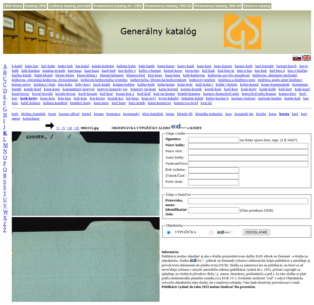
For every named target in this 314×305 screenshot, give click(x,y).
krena (170, 114)
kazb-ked (109, 70)
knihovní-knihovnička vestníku (104, 80)
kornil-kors (213, 89)
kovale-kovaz (65, 93)
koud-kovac (20, 93)
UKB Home (13, 6)
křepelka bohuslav (209, 114)
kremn (98, 114)
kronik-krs (115, 98)
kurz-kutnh (136, 103)
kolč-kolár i (204, 84)
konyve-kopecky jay (112, 89)
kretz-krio (47, 98)
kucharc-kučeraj (243, 98)
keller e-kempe (150, 70)
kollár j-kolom (226, 84)
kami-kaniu (166, 66)
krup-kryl (149, 98)
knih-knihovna (194, 75)
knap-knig (172, 75)
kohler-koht (146, 84)
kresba (261, 114)
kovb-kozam (87, 93)
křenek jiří (185, 114)
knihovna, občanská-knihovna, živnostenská (45, 80)
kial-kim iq (225, 70)
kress (273, 114)
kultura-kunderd (55, 103)
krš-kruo (132, 98)
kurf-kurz (119, 103)
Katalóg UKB (35, 6)
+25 (76, 128)
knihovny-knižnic (202, 80)
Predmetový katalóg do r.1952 (117, 6)
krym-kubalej (168, 98)
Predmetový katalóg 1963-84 (217, 6)
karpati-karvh (287, 66)
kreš (295, 114)
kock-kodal (101, 84)
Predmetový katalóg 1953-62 (168, 6)
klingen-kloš (135, 75)
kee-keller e (127, 70)
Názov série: (174, 151)
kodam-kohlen (124, 84)
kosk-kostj (248, 89)
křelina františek (33, 114)
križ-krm (80, 98)
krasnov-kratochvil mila (221, 93)
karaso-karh (243, 66)
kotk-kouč (302, 89)
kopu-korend (168, 89)
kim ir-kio (244, 70)
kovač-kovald (42, 93)
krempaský (131, 114)
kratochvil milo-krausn (259, 93)
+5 (63, 128)
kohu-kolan (166, 84)
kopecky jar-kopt (143, 89)
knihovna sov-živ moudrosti (229, 75)
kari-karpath (264, 66)
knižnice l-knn (44, 84)
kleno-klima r (87, 75)
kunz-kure (101, 103)
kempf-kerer (173, 70)
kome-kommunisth (275, 84)
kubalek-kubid (192, 98)
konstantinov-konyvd (78, 89)
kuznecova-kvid (186, 103)
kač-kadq (48, 66)
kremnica (113, 114)
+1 (58, 128)
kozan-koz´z (125, 93)
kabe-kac (32, 66)
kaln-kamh (147, 66)
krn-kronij (97, 98)
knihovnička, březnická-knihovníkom (158, 80)
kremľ (86, 114)
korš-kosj (231, 89)
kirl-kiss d (277, 70)
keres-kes (192, 70)
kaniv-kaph (185, 66)
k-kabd (17, 66)
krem (52, 114)
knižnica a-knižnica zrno (236, 80)
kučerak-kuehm (270, 98)
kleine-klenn (64, 75)
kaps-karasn (223, 66)
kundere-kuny (80, 103)
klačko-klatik (22, 75)
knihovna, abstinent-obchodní (275, 75)
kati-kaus (75, 70)
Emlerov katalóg (257, 6)
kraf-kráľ (144, 93)
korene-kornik (191, 89)
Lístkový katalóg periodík (69, 6)
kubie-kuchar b (217, 98)
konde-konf (32, 89)
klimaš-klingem (112, 75)
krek (15, 114)
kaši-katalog (30, 70)
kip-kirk (261, 70)
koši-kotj (285, 89)
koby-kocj (82, 84)
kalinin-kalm (126, 66)
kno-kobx (65, 84)
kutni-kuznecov (159, 103)
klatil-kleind (43, 75)
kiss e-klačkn (297, 70)
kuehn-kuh (292, 98)
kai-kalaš (82, 66)
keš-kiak (208, 70)
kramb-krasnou (188, 93)
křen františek (152, 114)
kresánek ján (243, 114)
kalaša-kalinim (103, 66)
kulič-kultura (30, 103)
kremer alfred (69, 114)
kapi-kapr (204, 66)
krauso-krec (287, 93)
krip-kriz (64, 98)
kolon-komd (249, 84)
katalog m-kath (54, 70)
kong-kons (52, 89)
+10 (69, 128)
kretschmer (31, 118)
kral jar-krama (164, 93)
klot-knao (155, 75)
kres (229, 114)
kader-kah (65, 66)
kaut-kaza (91, 70)
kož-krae (106, 93)
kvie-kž (206, 103)
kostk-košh (267, 89)
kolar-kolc (185, 84)
